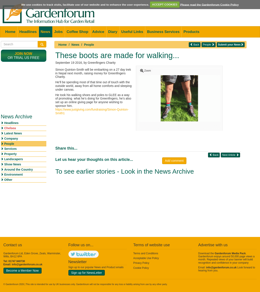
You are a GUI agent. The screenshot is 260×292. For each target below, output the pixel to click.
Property (10, 154)
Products (191, 32)
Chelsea (10, 128)
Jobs (58, 32)
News (45, 32)
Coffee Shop (77, 32)
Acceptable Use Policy (146, 258)
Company (11, 138)
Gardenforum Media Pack (230, 253)
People (89, 44)
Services (10, 148)
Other (8, 179)
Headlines (28, 32)
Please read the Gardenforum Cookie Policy (209, 4)
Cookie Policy (141, 267)
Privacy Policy (141, 262)
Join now (23, 53)
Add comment (174, 160)
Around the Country (18, 169)
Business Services (163, 32)
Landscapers (13, 159)
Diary (113, 32)
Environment (13, 174)
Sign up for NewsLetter (86, 272)
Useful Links (132, 32)
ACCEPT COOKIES (164, 4)
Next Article (230, 155)
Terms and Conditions (145, 253)
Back (194, 44)
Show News (12, 164)
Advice (98, 32)
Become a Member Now (22, 270)
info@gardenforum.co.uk (27, 264)
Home (10, 32)
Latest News (13, 133)
